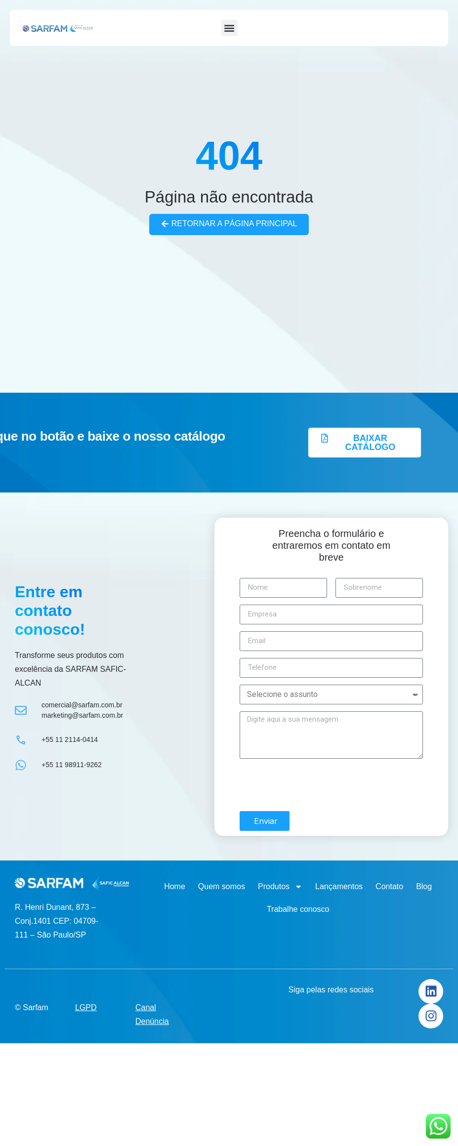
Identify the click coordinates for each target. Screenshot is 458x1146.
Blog (424, 886)
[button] (229, 28)
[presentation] (315, 785)
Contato (389, 886)
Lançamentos (339, 886)
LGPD (86, 1007)
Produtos (280, 887)
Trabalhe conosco (298, 909)
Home (174, 886)
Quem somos (221, 886)
